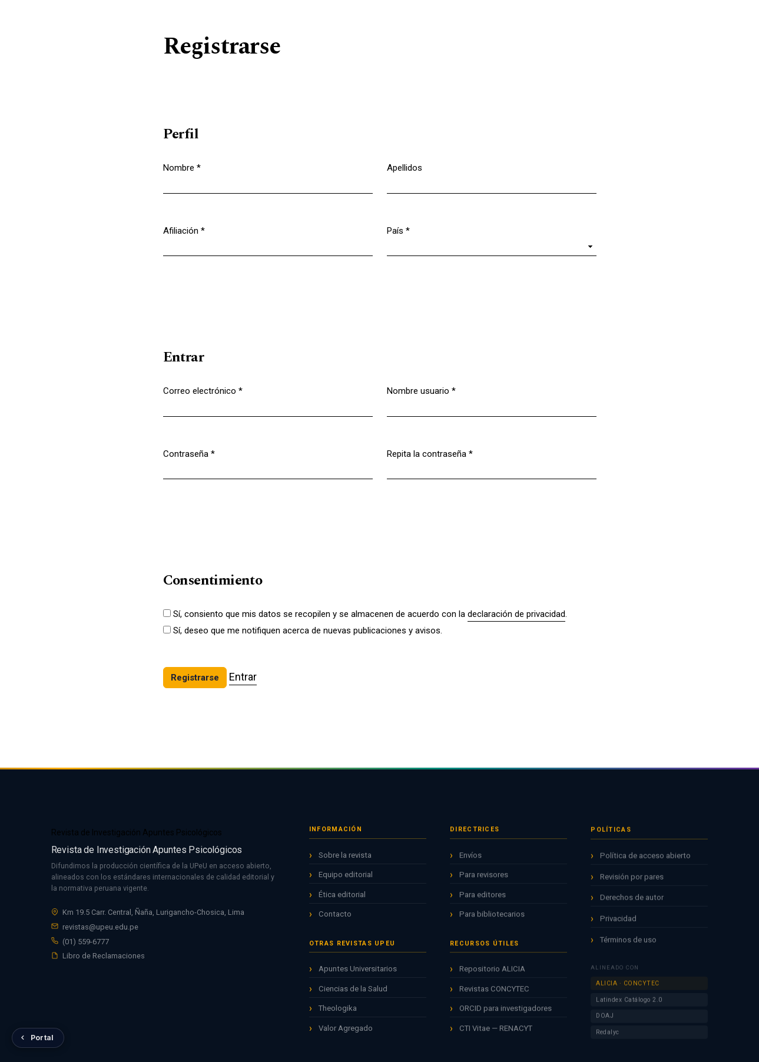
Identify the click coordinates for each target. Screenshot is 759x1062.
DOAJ (605, 1023)
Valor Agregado (346, 1030)
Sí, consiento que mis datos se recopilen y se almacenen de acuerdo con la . (370, 615)
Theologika (338, 1011)
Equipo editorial (346, 877)
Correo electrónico (203, 390)
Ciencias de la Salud (353, 991)
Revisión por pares (632, 884)
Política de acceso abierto (645, 862)
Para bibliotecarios (492, 919)
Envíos (470, 859)
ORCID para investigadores (505, 1012)
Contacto (335, 916)
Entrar (699, 18)
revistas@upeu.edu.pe (100, 928)
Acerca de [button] (471, 17)
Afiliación (184, 230)
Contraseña (189, 453)
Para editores (482, 899)
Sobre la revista (345, 857)
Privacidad (618, 926)
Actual (336, 17)
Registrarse (649, 18)
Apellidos (404, 167)
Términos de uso (628, 946)
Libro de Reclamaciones (103, 957)
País (398, 230)
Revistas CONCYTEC (494, 993)
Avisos (424, 17)
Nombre (182, 167)
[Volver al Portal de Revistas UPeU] (38, 1038)
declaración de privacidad (516, 614)
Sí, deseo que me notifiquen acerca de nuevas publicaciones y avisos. (307, 630)
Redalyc (607, 1040)
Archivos (380, 17)
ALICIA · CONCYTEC (627, 991)
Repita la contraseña (430, 453)
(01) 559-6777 (85, 942)
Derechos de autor (632, 905)
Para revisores (483, 879)
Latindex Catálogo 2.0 (629, 1007)
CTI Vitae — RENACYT (495, 1032)
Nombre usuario (421, 390)
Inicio (299, 17)
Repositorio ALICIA (492, 973)
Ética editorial (342, 896)
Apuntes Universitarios (358, 971)
